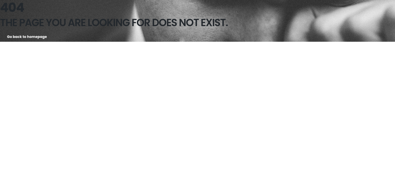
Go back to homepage (27, 36)
